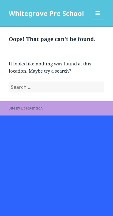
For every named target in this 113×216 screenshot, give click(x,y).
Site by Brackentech (26, 108)
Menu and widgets (98, 19)
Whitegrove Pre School (46, 13)
